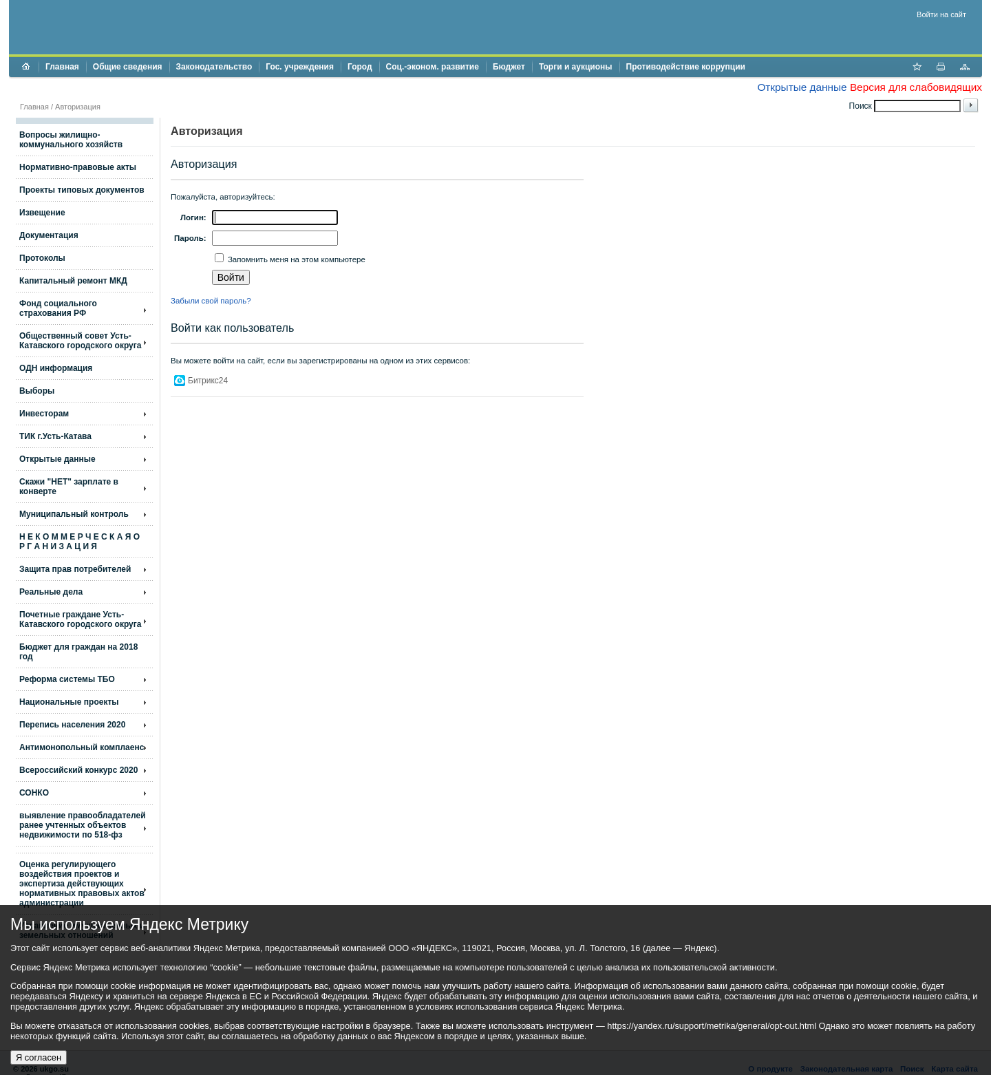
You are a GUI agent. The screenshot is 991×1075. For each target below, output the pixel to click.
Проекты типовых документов (82, 190)
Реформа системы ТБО (67, 679)
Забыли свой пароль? (211, 301)
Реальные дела (51, 592)
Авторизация (77, 107)
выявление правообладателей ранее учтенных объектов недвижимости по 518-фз (82, 825)
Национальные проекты (69, 702)
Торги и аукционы (575, 67)
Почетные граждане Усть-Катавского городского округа (80, 619)
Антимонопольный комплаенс (81, 747)
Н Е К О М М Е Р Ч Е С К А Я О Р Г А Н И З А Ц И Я (79, 541)
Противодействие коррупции (685, 67)
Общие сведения (127, 67)
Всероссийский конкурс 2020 (78, 770)
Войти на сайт (941, 14)
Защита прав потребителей (75, 569)
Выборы (36, 391)
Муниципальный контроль (74, 514)
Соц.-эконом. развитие (432, 67)
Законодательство (214, 67)
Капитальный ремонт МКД (73, 281)
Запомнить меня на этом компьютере (295, 259)
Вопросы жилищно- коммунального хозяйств (70, 139)
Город (360, 67)
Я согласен (38, 1057)
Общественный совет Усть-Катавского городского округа (80, 340)
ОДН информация (55, 368)
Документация (48, 235)
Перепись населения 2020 (72, 725)
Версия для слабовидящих (916, 87)
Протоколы (42, 258)
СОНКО (34, 793)
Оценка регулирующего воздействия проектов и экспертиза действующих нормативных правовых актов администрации (82, 884)
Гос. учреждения (300, 67)
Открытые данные (801, 87)
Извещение (42, 212)
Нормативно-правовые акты (77, 167)
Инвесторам (44, 413)
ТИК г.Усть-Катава (55, 436)
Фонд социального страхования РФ (58, 308)
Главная (62, 67)
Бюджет (509, 67)
